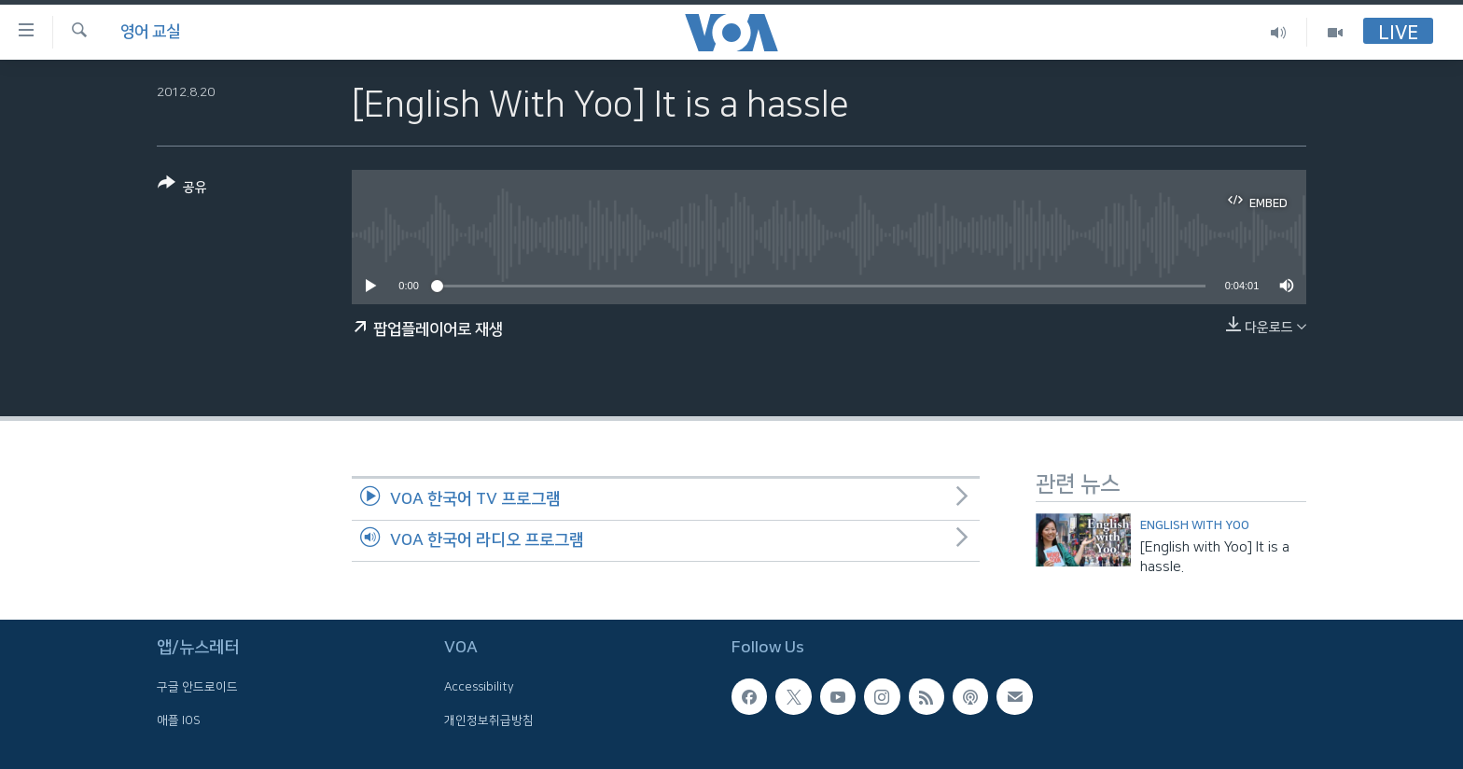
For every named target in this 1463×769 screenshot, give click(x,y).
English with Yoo (1194, 525)
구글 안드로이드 (197, 686)
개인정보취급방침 (489, 719)
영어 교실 (150, 31)
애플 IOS (179, 719)
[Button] (182, 189)
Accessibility (479, 686)
